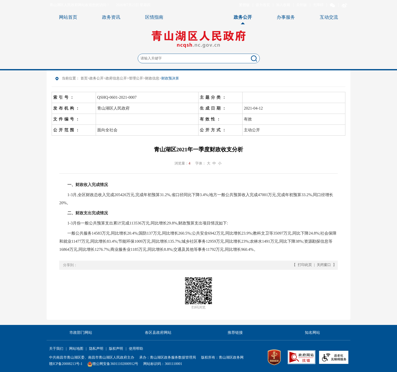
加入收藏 (283, 5)
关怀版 (301, 5)
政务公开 (96, 78)
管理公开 (136, 78)
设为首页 (263, 5)
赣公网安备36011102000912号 (115, 364)
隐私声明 (96, 348)
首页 (84, 78)
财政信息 (152, 78)
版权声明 (116, 348)
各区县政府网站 (158, 332)
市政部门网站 (80, 332)
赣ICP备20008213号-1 (65, 364)
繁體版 (244, 5)
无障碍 (318, 5)
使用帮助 (136, 348)
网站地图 (76, 348)
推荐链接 (235, 332)
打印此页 (305, 265)
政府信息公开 (116, 78)
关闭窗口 (324, 265)
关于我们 (56, 348)
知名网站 (312, 332)
